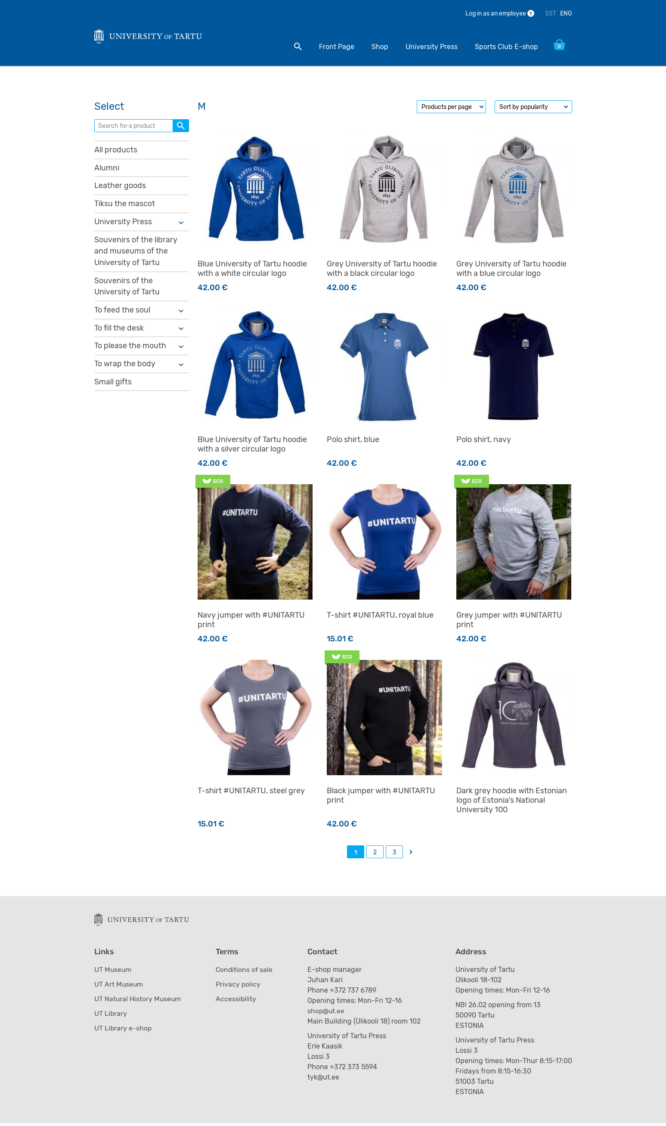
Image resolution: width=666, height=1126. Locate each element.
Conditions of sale (245, 972)
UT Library (110, 1016)
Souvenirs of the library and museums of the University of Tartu (135, 254)
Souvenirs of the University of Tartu (127, 289)
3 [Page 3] (394, 854)
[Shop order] (533, 108)
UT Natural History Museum (138, 1002)
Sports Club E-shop (504, 47)
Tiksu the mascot (124, 206)
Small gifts (113, 385)
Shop (377, 47)
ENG (566, 13)
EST (550, 13)
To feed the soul (122, 313)
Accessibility (236, 1002)
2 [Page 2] (375, 854)
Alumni (106, 170)
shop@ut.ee (327, 1014)
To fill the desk (119, 331)
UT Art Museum (119, 987)
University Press (429, 47)
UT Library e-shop (123, 1031)
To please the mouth (130, 349)
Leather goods (120, 188)
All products (115, 152)
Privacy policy (238, 987)
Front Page (334, 47)
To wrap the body (124, 367)
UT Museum (113, 972)
